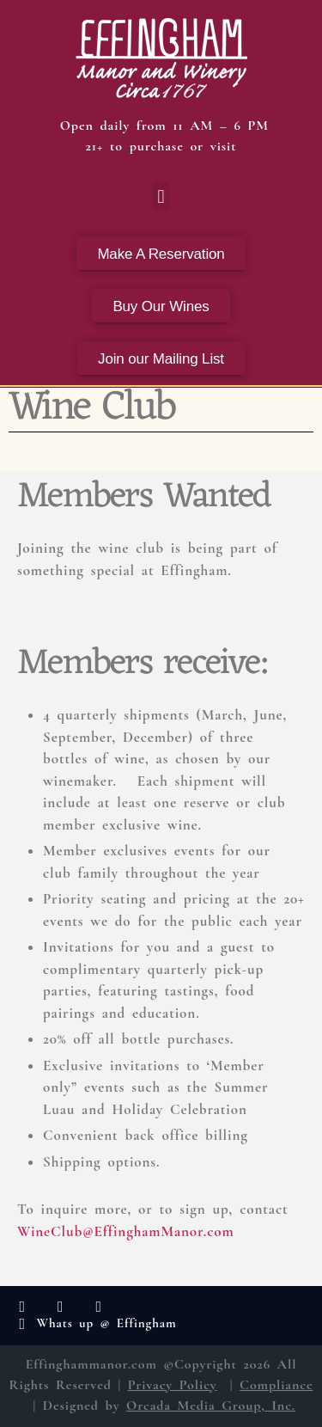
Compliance (276, 1384)
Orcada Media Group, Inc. (210, 1405)
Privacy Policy (172, 1384)
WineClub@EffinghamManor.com (125, 1231)
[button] (161, 196)
